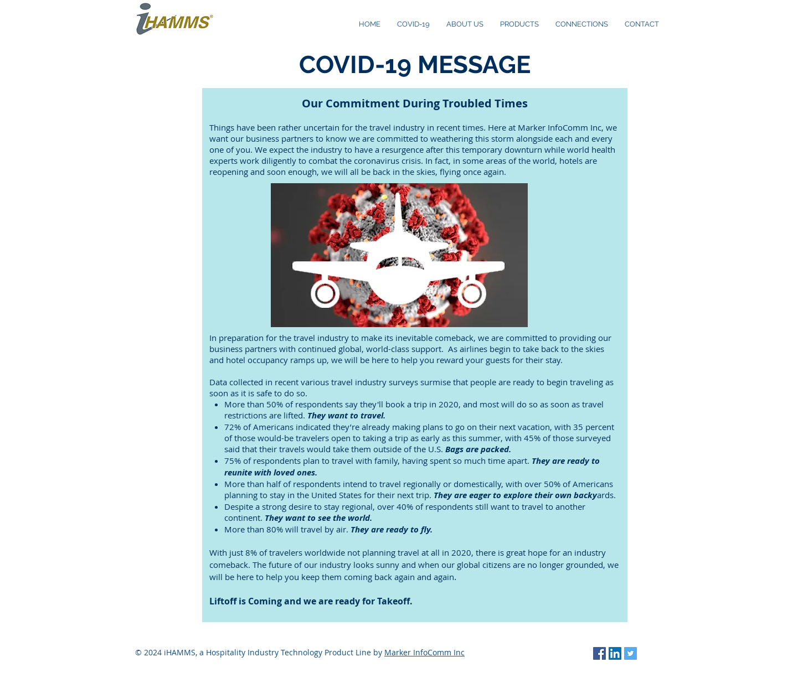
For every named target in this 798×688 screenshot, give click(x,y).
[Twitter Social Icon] (630, 653)
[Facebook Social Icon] (599, 653)
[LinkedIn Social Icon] (615, 653)
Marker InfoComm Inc (424, 652)
